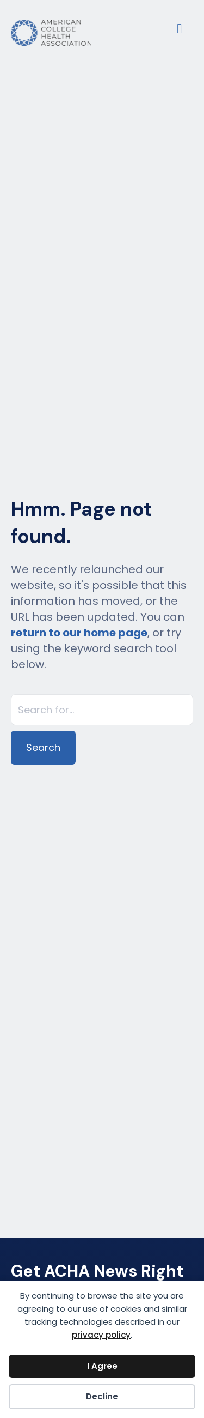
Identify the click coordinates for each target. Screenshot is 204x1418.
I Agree (102, 1366)
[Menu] (179, 27)
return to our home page (79, 632)
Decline (102, 1396)
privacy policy (101, 1335)
